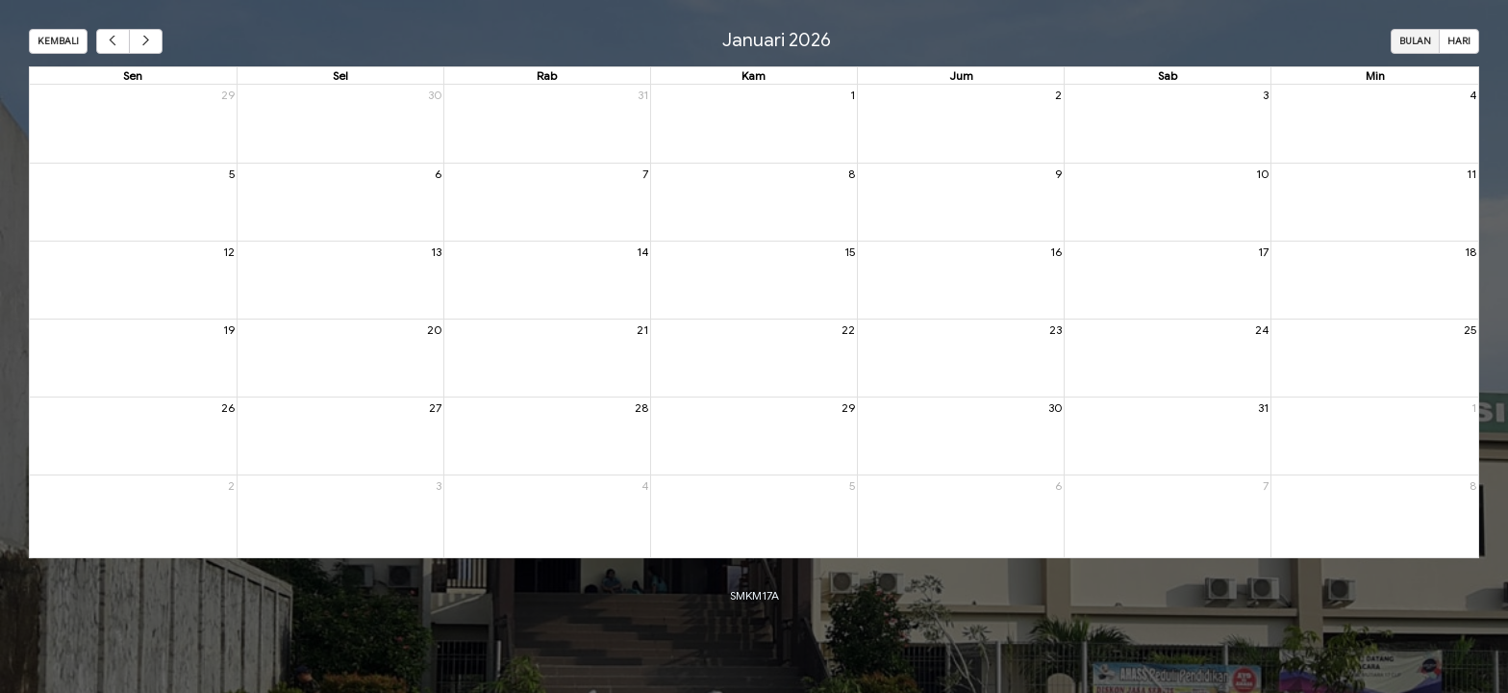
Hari (1458, 41)
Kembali (58, 41)
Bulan (1415, 41)
